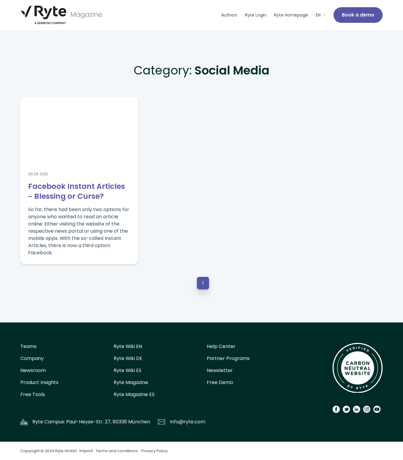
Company (32, 358)
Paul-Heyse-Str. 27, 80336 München (108, 421)
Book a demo (358, 14)
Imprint (86, 450)
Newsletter (220, 370)
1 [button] (203, 283)
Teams (28, 346)
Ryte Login (255, 15)
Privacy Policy (154, 450)
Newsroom (33, 370)
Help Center (221, 346)
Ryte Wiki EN (128, 346)
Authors (229, 15)
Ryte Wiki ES (127, 370)
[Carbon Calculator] (358, 369)
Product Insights (39, 382)
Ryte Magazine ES (134, 394)
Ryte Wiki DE (128, 358)
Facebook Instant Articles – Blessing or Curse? (76, 191)
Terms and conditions (117, 450)
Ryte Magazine (131, 382)
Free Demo (220, 382)
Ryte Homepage (291, 15)
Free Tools (32, 394)
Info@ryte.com (187, 421)
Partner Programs (228, 358)
